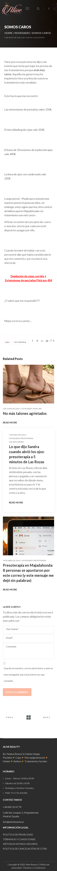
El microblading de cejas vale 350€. (24, 129)
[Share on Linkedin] (42, 341)
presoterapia (27, 438)
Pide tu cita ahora (16, 793)
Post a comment (17, 692)
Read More (10, 422)
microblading (20, 342)
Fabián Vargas (32, 753)
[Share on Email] (47, 341)
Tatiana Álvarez (14, 753)
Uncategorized (16, 442)
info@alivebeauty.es (13, 821)
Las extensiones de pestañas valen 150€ (28, 109)
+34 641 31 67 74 (12, 806)
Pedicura (37, 408)
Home (8, 32)
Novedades (22, 32)
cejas (7, 342)
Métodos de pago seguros (20, 843)
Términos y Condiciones (34, 867)
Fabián (29, 37)
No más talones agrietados (25, 413)
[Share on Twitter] (37, 341)
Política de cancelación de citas (25, 848)
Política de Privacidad (18, 834)
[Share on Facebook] (32, 341)
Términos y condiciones (19, 839)
